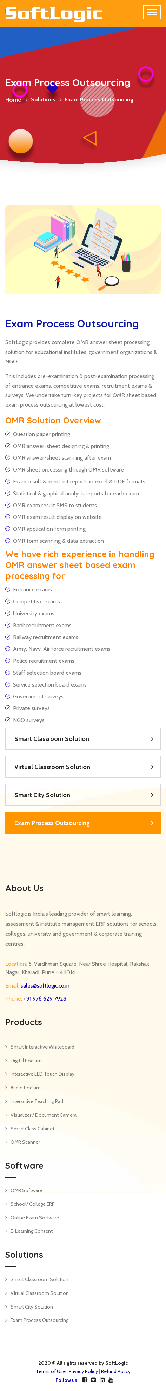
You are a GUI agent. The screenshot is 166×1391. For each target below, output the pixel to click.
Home (13, 99)
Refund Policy (116, 1371)
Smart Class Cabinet (32, 1128)
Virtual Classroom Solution (52, 767)
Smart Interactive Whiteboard (42, 1047)
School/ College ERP (33, 1204)
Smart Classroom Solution (51, 739)
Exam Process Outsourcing (52, 823)
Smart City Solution (42, 795)
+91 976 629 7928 (44, 998)
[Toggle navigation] (152, 12)
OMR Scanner (25, 1142)
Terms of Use (51, 1371)
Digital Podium (26, 1060)
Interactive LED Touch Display (42, 1074)
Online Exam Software (35, 1218)
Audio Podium (26, 1087)
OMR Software (26, 1190)
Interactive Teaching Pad (37, 1101)
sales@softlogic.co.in (44, 985)
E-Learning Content (32, 1231)
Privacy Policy (83, 1371)
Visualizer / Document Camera (44, 1115)
